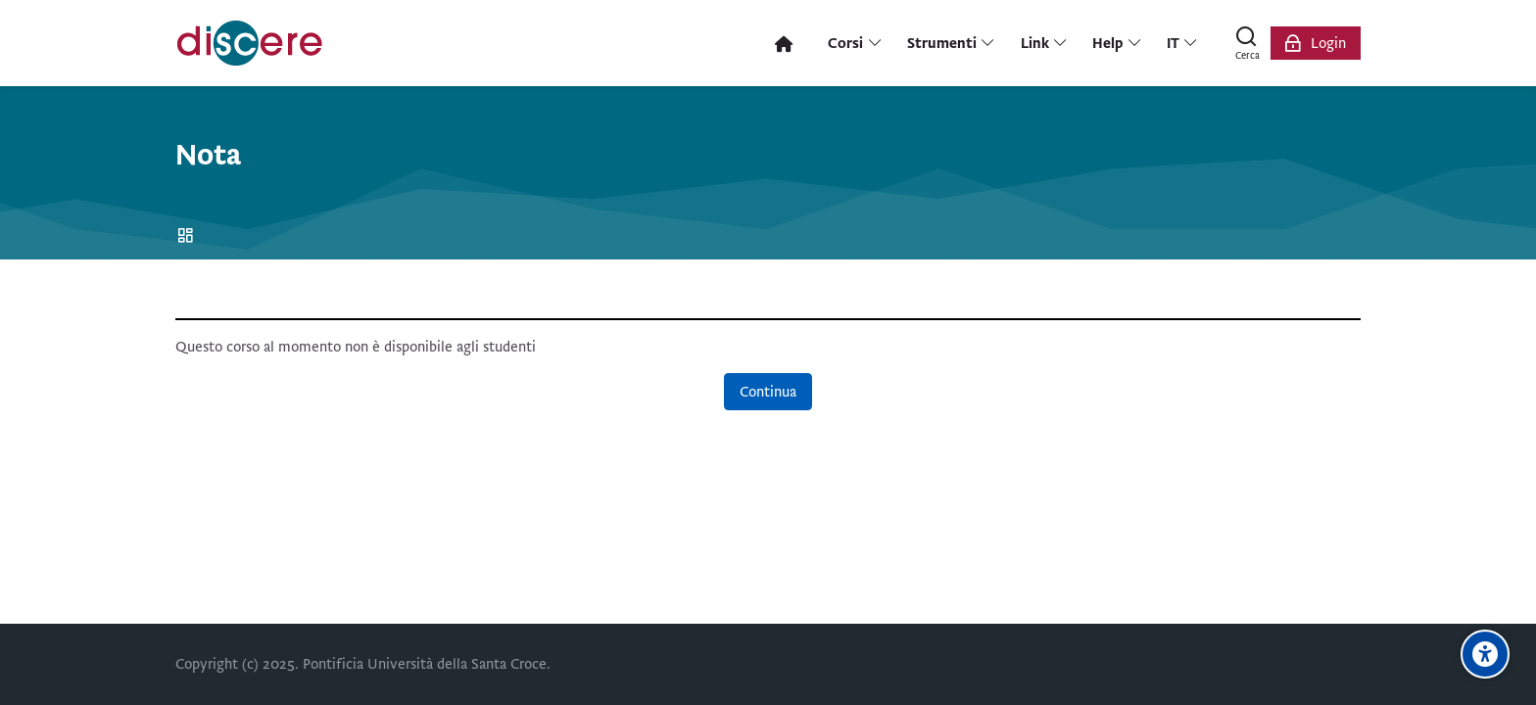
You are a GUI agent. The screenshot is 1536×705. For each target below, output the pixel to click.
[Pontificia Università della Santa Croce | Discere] (249, 43)
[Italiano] (1183, 43)
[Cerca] (1247, 43)
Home (188, 236)
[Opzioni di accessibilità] (1485, 654)
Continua (768, 391)
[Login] (1316, 43)
